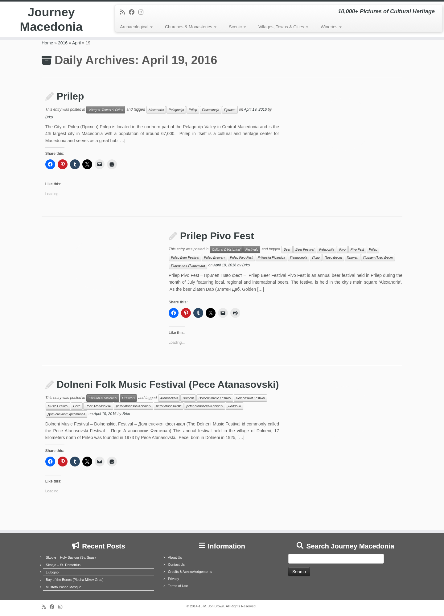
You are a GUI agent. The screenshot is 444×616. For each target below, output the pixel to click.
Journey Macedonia (51, 20)
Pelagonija (176, 110)
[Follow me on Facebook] (133, 12)
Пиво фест (333, 257)
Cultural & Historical (226, 249)
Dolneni (188, 398)
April (76, 42)
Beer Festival (304, 249)
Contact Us (176, 564)
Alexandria (156, 110)
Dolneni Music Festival (215, 398)
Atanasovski (169, 398)
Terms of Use (178, 586)
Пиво (316, 257)
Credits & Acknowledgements (190, 571)
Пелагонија (210, 110)
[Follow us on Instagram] (142, 12)
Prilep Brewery (214, 257)
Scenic (237, 26)
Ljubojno (52, 572)
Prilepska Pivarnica (271, 257)
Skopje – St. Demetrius (63, 565)
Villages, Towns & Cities (283, 26)
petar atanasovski (168, 406)
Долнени (234, 406)
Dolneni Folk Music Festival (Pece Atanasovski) (168, 384)
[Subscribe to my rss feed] (124, 12)
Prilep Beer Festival (185, 257)
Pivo (342, 249)
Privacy (173, 579)
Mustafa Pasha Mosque (64, 587)
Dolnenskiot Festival (250, 398)
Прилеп (230, 110)
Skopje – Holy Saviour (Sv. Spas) (71, 557)
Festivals (251, 249)
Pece (76, 406)
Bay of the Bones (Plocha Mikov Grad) (75, 579)
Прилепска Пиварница (188, 265)
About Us (175, 557)
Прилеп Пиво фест (378, 257)
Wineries (331, 26)
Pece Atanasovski (98, 406)
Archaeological (136, 26)
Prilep (70, 96)
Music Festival (58, 406)
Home (47, 42)
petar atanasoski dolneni (133, 406)
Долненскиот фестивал (66, 414)
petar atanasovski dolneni (204, 406)
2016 (63, 42)
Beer (287, 249)
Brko (49, 117)
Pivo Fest (357, 249)
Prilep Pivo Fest (217, 235)
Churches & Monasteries (190, 26)
